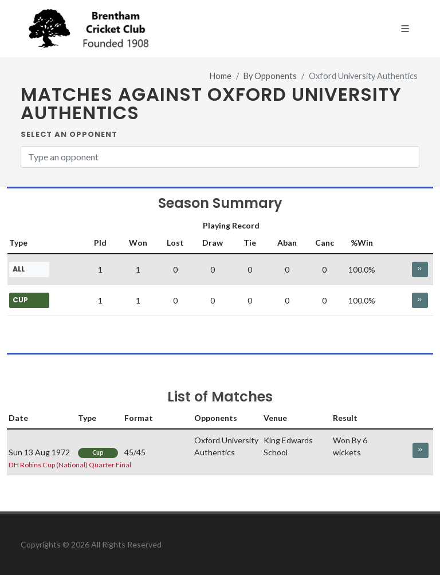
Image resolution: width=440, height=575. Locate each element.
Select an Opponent (69, 134)
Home (220, 76)
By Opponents (270, 76)
